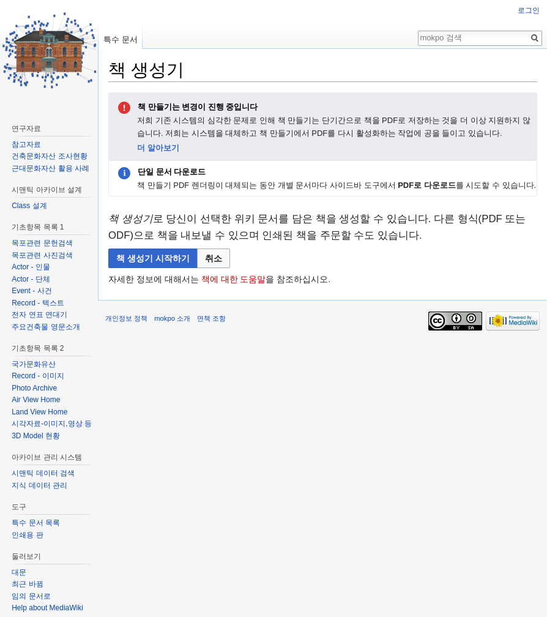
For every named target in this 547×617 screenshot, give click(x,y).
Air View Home (36, 399)
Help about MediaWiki (47, 608)
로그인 (529, 10)
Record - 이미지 (38, 376)
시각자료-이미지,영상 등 (52, 423)
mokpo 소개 (172, 318)
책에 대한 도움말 (233, 279)
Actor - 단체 (31, 279)
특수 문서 (120, 39)
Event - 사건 (31, 290)
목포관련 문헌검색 (42, 243)
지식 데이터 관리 (39, 485)
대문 (19, 572)
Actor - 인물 (31, 267)
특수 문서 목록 (36, 522)
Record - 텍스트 (38, 303)
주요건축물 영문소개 (46, 327)
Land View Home (39, 412)
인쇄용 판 (27, 535)
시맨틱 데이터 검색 (43, 473)
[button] (213, 258)
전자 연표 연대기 (39, 314)
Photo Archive (34, 388)
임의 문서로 (31, 596)
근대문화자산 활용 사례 (50, 168)
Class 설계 (29, 205)
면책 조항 (211, 318)
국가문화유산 (34, 364)
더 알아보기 (158, 147)
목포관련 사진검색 (42, 255)
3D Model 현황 (36, 436)
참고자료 (26, 144)
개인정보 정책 (126, 318)
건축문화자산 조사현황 (49, 156)
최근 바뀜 (27, 584)
